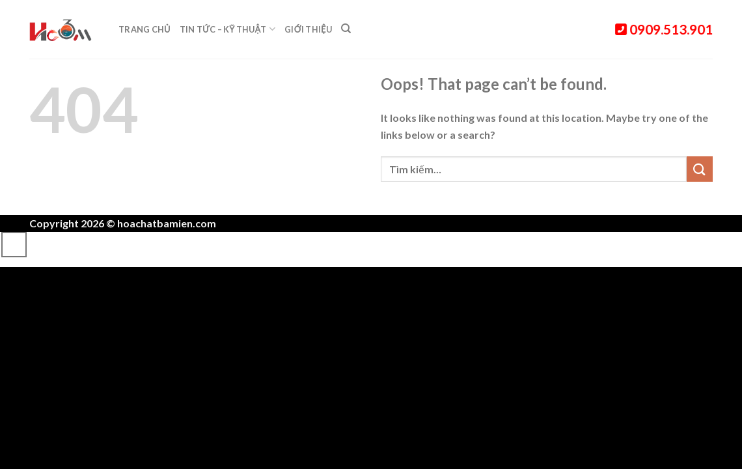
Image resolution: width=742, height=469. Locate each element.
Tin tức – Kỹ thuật (227, 29)
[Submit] (700, 169)
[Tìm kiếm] (346, 28)
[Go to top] (14, 244)
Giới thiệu (308, 29)
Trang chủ (144, 29)
